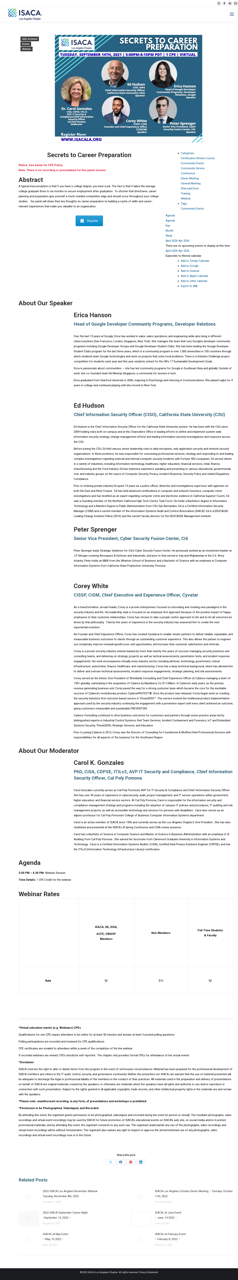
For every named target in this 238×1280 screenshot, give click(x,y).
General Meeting (191, 183)
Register (89, 221)
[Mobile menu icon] (231, 14)
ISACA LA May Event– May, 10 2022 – (55, 1236)
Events (25, 44)
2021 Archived (29, 39)
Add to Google (190, 266)
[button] (183, 255)
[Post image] (29, 1197)
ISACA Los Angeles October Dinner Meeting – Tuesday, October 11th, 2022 (194, 1194)
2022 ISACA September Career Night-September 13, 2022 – (65, 1215)
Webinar (26, 49)
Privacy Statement (148, 1272)
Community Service (193, 168)
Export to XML (189, 286)
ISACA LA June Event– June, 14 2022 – (168, 1215)
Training (185, 193)
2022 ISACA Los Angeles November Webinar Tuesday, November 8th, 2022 (70, 1194)
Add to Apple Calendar (194, 276)
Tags (184, 203)
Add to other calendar (194, 281)
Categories (187, 153)
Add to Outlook (190, 271)
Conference (188, 173)
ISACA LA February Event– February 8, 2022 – (170, 1236)
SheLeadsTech (190, 188)
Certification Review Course (198, 158)
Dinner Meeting (190, 178)
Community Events (192, 163)
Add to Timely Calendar (195, 261)
